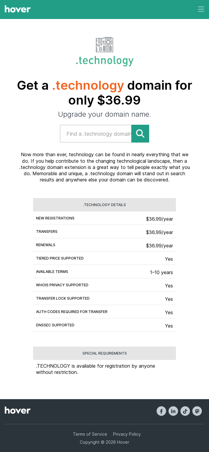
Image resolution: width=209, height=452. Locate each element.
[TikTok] (185, 411)
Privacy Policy (127, 434)
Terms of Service (90, 434)
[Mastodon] (197, 411)
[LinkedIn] (173, 411)
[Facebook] (161, 411)
